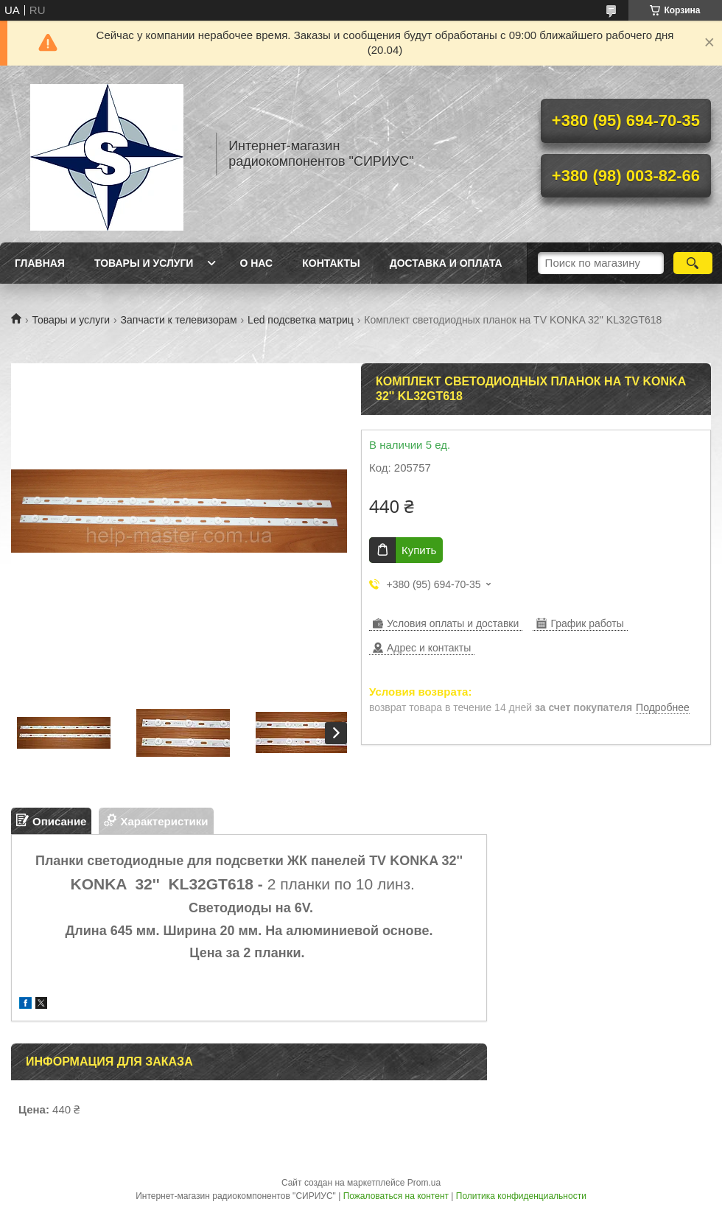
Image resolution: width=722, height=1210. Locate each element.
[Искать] (692, 263)
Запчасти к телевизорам (179, 320)
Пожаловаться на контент (396, 1196)
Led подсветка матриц (301, 320)
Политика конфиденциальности (521, 1196)
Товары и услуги (144, 263)
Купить (419, 550)
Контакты (331, 263)
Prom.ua (424, 1183)
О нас (256, 263)
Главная (40, 263)
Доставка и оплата (446, 263)
